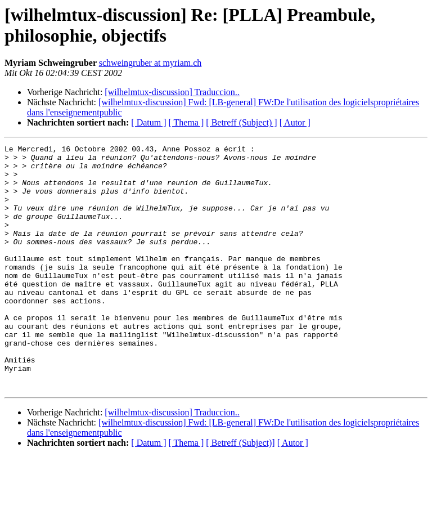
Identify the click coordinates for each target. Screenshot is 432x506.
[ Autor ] (295, 122)
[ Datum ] (148, 122)
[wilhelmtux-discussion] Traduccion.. (172, 92)
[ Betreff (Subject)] (240, 491)
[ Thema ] (186, 122)
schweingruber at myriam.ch (150, 63)
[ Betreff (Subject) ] (241, 122)
